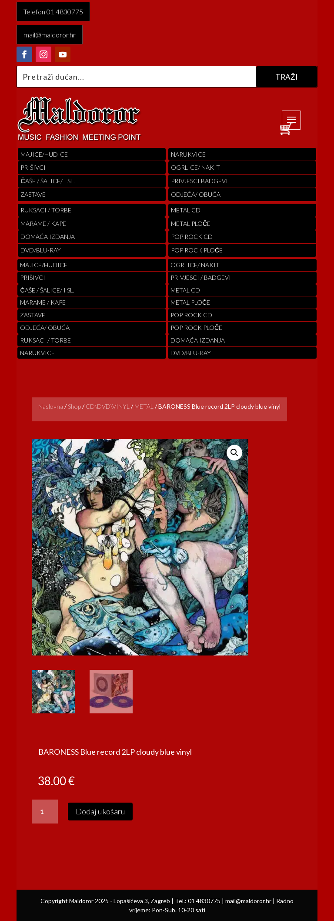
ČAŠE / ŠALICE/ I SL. (47, 181)
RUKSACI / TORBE (45, 210)
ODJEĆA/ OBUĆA (195, 194)
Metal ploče (190, 223)
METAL (144, 406)
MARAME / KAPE (43, 223)
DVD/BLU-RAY (40, 250)
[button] (234, 452)
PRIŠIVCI (33, 167)
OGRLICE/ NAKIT (195, 167)
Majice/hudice (44, 154)
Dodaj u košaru (100, 811)
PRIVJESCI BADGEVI (199, 181)
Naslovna (50, 406)
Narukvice (188, 154)
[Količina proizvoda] (45, 812)
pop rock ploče (197, 250)
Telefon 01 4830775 (53, 11)
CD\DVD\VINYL (108, 406)
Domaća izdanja (47, 236)
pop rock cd (192, 236)
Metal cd (185, 210)
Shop (74, 406)
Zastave (33, 194)
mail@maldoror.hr (49, 34)
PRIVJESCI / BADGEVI (200, 277)
